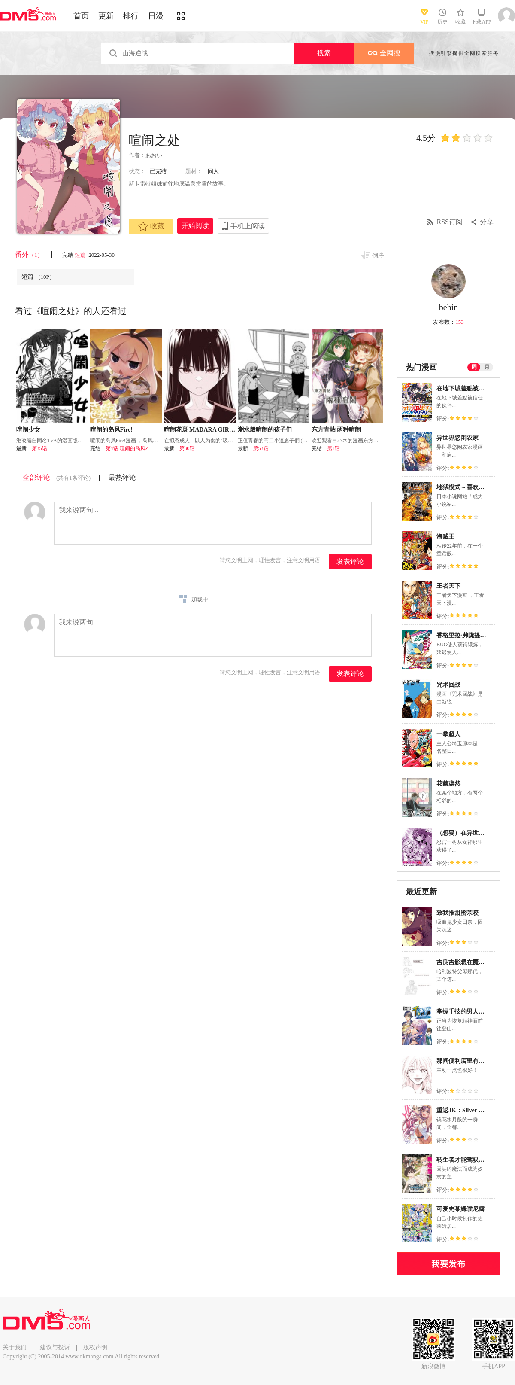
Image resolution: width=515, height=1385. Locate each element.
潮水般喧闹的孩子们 (265, 429)
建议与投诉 (55, 1347)
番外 (29, 254)
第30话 (187, 448)
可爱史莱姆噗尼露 (460, 1209)
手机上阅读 (247, 226)
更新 (106, 16)
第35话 (39, 448)
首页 (81, 16)
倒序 (378, 255)
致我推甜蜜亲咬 (457, 913)
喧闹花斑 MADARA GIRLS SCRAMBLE (218, 429)
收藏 (151, 226)
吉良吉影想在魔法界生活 (469, 962)
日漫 (156, 16)
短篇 (81, 255)
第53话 (261, 448)
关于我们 (15, 1347)
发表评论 (350, 561)
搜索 (324, 53)
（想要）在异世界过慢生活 (472, 833)
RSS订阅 (450, 221)
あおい (153, 155)
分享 (487, 221)
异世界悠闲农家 (457, 438)
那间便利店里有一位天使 (469, 1061)
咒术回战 (448, 685)
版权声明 (95, 1347)
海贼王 (445, 536)
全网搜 (384, 53)
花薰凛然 (448, 783)
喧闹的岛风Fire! (111, 429)
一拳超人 (448, 734)
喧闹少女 (28, 429)
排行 (131, 16)
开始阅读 (195, 225)
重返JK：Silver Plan (463, 1110)
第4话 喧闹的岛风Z (127, 448)
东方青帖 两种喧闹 (336, 429)
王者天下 (448, 586)
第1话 (333, 448)
